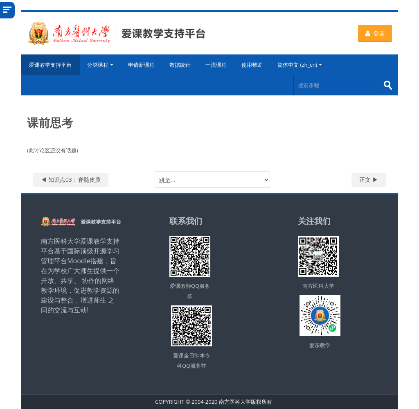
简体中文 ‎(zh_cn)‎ (299, 64)
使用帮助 (252, 64)
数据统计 (180, 64)
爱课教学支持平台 (50, 64)
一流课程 (216, 64)
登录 (375, 33)
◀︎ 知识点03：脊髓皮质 (71, 179)
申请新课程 (141, 64)
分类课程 (100, 64)
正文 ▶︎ (368, 179)
